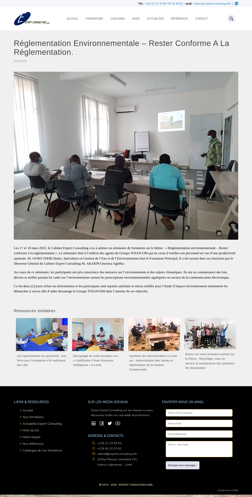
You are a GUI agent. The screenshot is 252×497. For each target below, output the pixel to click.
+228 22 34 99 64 (109, 443)
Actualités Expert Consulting (42, 424)
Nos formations (33, 417)
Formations (94, 18)
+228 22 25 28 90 (155, 3)
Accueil (28, 410)
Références (179, 18)
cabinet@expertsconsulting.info (117, 454)
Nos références (33, 444)
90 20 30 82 (175, 3)
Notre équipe (32, 437)
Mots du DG (31, 430)
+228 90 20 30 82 (109, 448)
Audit (136, 18)
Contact (201, 18)
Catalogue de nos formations (42, 450)
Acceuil (72, 18)
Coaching (117, 18)
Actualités (155, 18)
